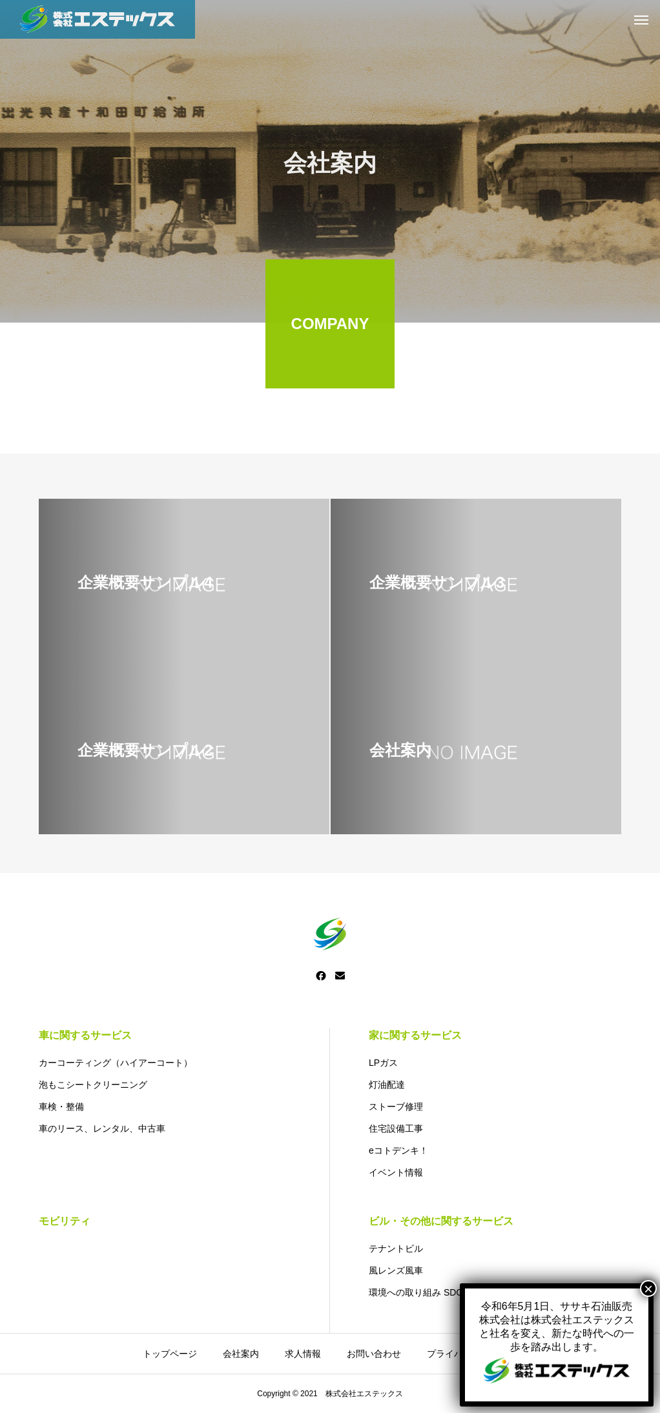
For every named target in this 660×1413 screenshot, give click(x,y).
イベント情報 (396, 1172)
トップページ (170, 1353)
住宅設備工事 (396, 1128)
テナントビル (396, 1248)
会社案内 (241, 1353)
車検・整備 (61, 1106)
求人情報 (303, 1353)
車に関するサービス (85, 1035)
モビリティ (64, 1221)
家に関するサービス (415, 1035)
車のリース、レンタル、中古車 (102, 1128)
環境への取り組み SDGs (418, 1292)
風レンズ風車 (396, 1270)
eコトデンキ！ (398, 1150)
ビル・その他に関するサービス (441, 1221)
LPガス (383, 1062)
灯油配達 (387, 1084)
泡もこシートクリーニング (93, 1084)
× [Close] (648, 340)
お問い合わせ (374, 1353)
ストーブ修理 (396, 1106)
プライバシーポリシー (472, 1353)
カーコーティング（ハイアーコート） (115, 1062)
